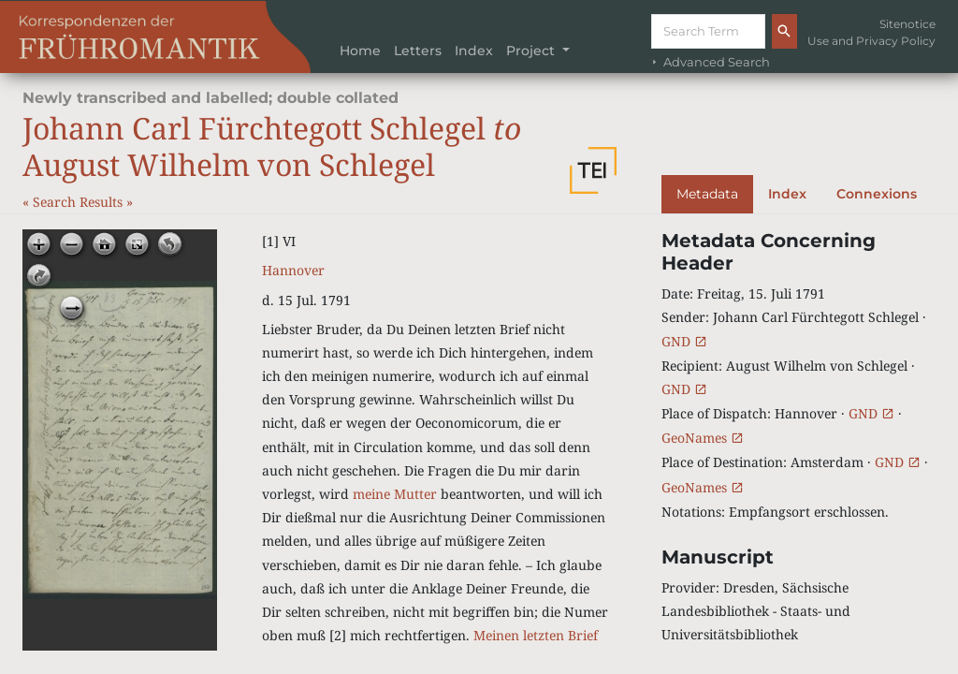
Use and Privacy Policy (871, 41)
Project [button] (532, 50)
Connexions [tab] (876, 193)
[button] (593, 170)
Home (360, 50)
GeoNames (702, 438)
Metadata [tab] (707, 193)
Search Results (79, 202)
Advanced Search (709, 62)
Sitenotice (907, 24)
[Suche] (708, 31)
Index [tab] (787, 193)
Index (474, 50)
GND (684, 341)
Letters (418, 50)
